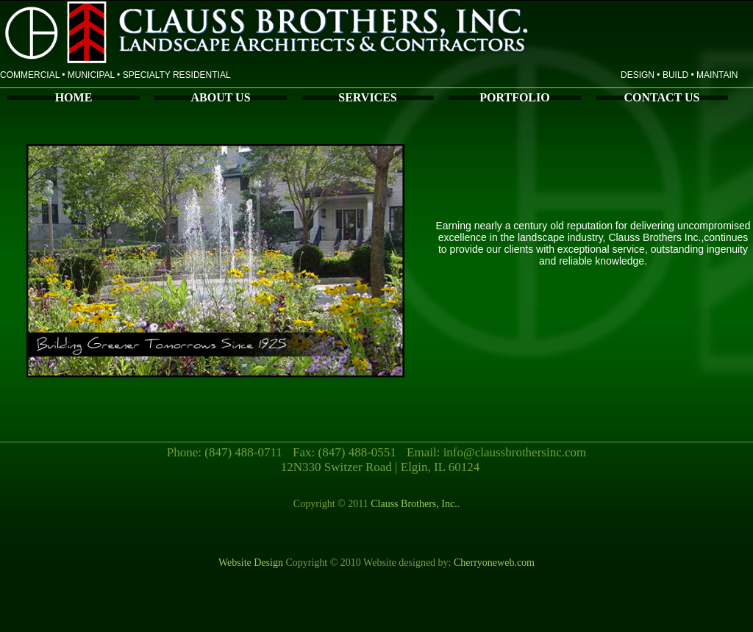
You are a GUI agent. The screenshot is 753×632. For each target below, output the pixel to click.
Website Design (250, 562)
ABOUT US (220, 97)
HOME (74, 97)
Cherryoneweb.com (494, 562)
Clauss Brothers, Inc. (412, 503)
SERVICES (367, 97)
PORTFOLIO (514, 97)
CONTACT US (662, 97)
